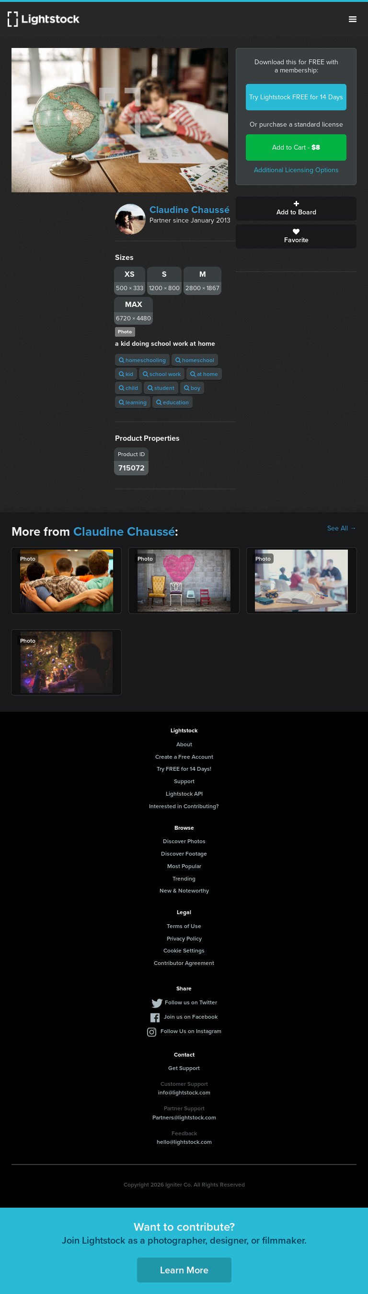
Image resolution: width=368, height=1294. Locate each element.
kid (126, 374)
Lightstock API (184, 793)
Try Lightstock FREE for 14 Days (296, 97)
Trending (184, 878)
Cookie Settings (184, 950)
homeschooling (142, 360)
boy (192, 388)
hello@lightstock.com (184, 1142)
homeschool (194, 360)
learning (133, 402)
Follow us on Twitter (191, 1002)
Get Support (184, 1068)
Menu (352, 19)
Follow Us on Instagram (191, 1031)
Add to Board (296, 208)
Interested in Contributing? (184, 806)
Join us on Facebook (191, 1016)
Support (184, 781)
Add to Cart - (296, 147)
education (172, 402)
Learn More (184, 1270)
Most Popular (184, 866)
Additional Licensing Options (296, 170)
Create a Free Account (184, 757)
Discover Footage (184, 853)
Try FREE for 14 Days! (184, 769)
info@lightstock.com (184, 1092)
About (184, 744)
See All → (341, 528)
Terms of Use (184, 926)
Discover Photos (184, 841)
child (128, 388)
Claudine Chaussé (190, 209)
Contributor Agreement (184, 963)
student (161, 388)
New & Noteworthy (184, 890)
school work (162, 374)
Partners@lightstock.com (184, 1117)
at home (204, 374)
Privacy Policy (184, 938)
